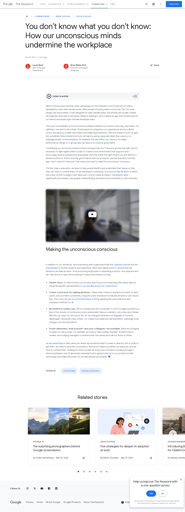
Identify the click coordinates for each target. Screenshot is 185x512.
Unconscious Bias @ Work (116, 171)
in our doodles (87, 286)
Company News (42, 16)
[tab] (78, 471)
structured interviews (81, 299)
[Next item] (173, 434)
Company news (99, 4)
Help (125, 502)
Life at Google (83, 16)
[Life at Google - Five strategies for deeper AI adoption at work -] (126, 436)
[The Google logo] (15, 502)
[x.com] (35, 489)
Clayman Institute (122, 264)
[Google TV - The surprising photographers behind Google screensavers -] (59, 436)
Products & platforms (78, 4)
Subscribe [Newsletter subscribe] (174, 4)
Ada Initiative (52, 268)
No (159, 497)
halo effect (100, 139)
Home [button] (42, 4)
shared (55, 343)
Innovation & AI (57, 4)
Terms (39, 502)
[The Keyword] (27, 16)
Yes (147, 497)
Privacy (29, 502)
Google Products (72, 502)
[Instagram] (27, 489)
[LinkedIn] (56, 489)
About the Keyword (94, 502)
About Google (53, 502)
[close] (177, 483)
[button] (155, 65)
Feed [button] (113, 4)
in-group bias (74, 143)
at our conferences (108, 286)
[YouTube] (42, 489)
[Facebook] (49, 489)
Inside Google (63, 16)
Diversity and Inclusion (91, 371)
